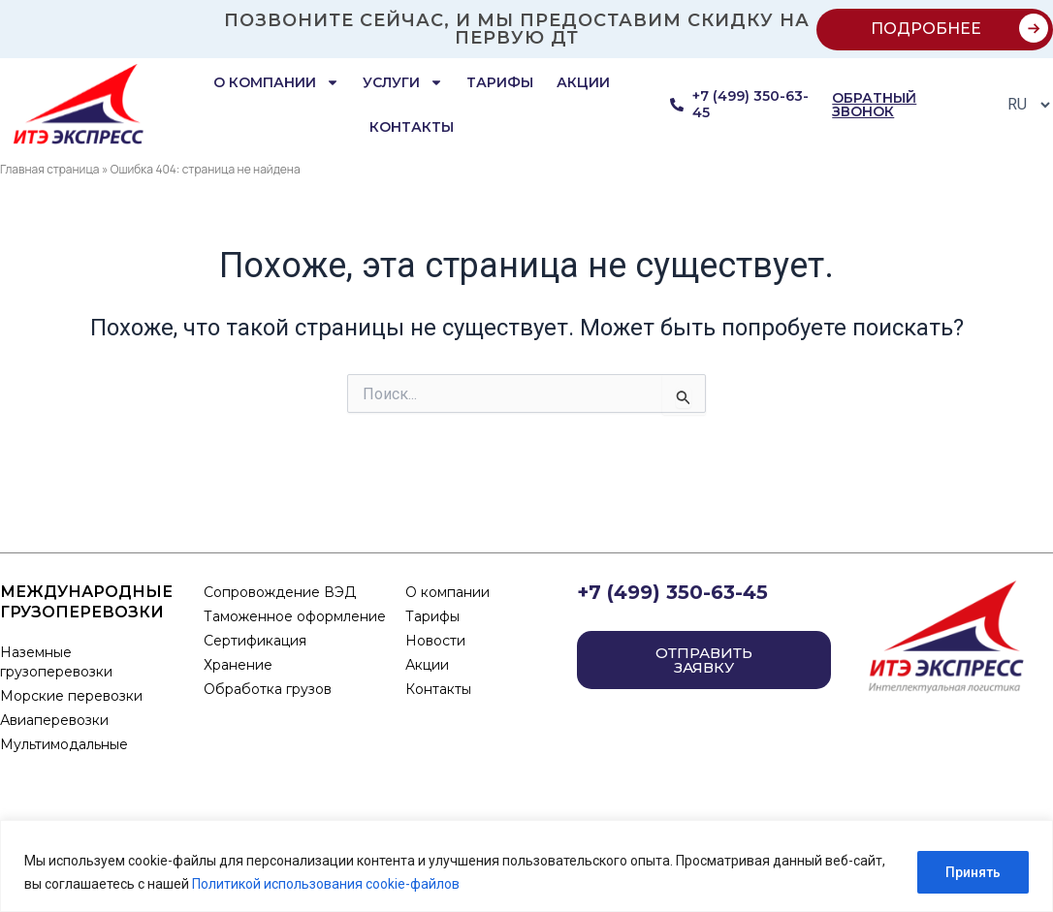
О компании (447, 592)
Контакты (411, 127)
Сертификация (255, 640)
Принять (973, 872)
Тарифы (499, 82)
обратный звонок (874, 104)
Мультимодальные (64, 744)
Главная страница (50, 169)
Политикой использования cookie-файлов (326, 884)
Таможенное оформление (295, 616)
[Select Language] (1023, 104)
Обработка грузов (268, 689)
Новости (435, 640)
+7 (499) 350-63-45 (672, 592)
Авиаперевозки (54, 720)
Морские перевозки (71, 696)
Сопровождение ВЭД (280, 592)
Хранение (238, 665)
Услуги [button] (403, 82)
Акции (583, 82)
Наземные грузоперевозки (58, 662)
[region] (526, 866)
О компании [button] (276, 82)
